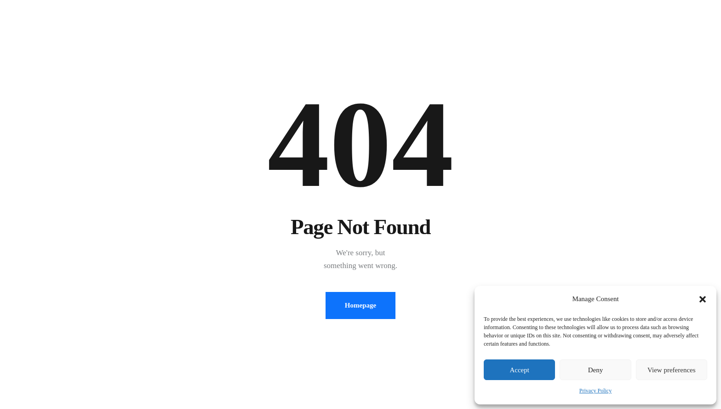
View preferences (671, 370)
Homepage (360, 305)
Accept (519, 370)
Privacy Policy (595, 390)
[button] (702, 299)
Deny (595, 370)
